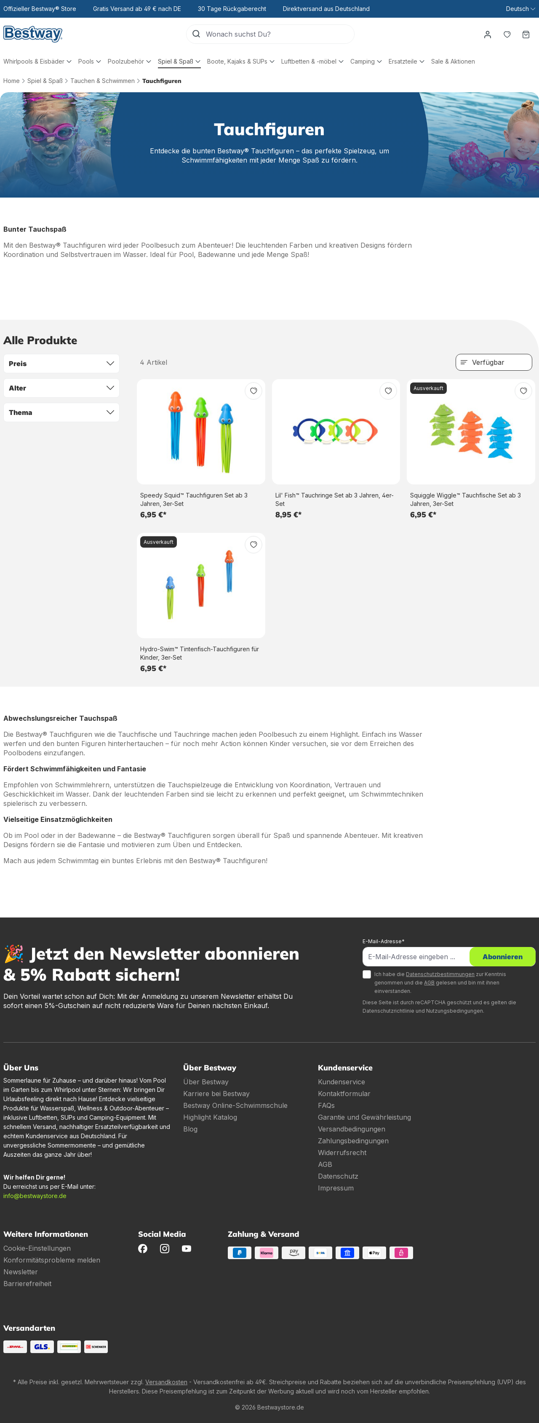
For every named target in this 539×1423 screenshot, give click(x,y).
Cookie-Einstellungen (37, 1248)
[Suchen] (195, 34)
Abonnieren (503, 956)
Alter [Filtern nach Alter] (61, 388)
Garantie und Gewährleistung (364, 1117)
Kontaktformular (344, 1093)
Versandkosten (166, 1382)
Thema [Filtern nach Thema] (61, 412)
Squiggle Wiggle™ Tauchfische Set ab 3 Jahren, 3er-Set (465, 499)
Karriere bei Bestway (216, 1093)
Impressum (336, 1188)
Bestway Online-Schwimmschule (235, 1105)
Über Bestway (206, 1082)
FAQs (326, 1105)
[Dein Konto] (487, 34)
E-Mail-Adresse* (384, 941)
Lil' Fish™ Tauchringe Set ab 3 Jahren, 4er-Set (334, 499)
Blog (190, 1129)
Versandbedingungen (351, 1129)
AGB (429, 982)
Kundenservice (341, 1082)
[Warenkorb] (526, 34)
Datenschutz (338, 1176)
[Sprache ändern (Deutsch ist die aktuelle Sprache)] (521, 8)
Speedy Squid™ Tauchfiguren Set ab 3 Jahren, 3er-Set (194, 499)
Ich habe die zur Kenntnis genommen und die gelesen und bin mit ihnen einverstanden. (440, 982)
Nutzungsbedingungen (454, 1011)
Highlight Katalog (210, 1117)
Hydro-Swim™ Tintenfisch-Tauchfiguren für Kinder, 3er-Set (199, 653)
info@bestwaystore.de (35, 1195)
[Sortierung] (494, 362)
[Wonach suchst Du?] (279, 34)
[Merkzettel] (506, 34)
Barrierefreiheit (27, 1283)
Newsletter (20, 1272)
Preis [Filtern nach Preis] (61, 363)
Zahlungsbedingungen (353, 1141)
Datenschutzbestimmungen (440, 974)
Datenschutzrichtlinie (388, 1011)
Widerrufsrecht (342, 1152)
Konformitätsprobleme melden (51, 1260)
